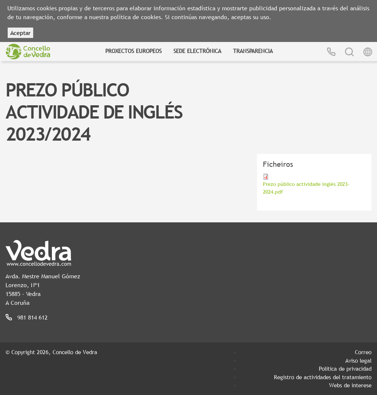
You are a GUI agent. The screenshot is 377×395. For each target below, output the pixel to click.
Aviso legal (358, 360)
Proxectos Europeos (133, 50)
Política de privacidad (345, 368)
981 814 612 (32, 317)
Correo (363, 352)
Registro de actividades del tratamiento (322, 377)
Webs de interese (350, 385)
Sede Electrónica (197, 50)
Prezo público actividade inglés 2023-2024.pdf (306, 188)
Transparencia (253, 50)
